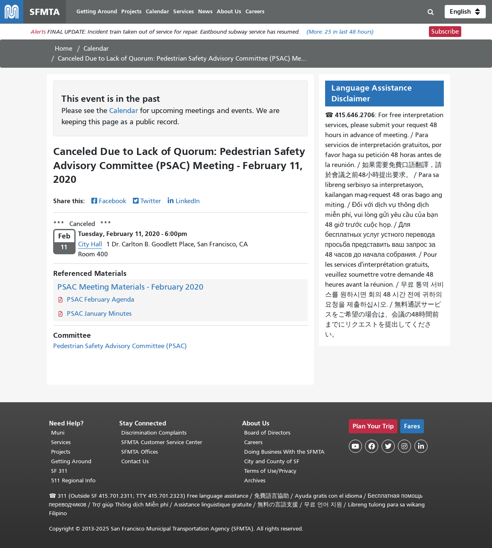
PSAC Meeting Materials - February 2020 (130, 287)
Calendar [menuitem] (157, 11)
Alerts (38, 31)
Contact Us (135, 461)
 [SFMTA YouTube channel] (355, 446)
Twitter (150, 201)
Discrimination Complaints (153, 432)
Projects (60, 451)
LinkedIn (188, 201)
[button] (465, 11)
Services (61, 442)
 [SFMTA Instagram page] (404, 446)
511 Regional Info (73, 480)
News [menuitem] (205, 11)
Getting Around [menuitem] (96, 11)
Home (63, 48)
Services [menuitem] (183, 11)
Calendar (96, 48)
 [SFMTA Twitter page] (388, 446)
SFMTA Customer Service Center (161, 442)
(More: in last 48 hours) (340, 31)
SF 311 (59, 470)
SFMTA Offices (139, 451)
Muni (57, 432)
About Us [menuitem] (229, 11)
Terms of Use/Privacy (270, 470)
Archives (254, 480)
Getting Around (71, 461)
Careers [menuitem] (254, 11)
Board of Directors (267, 432)
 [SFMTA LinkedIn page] (421, 446)
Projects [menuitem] (131, 11)
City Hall (90, 244)
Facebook (112, 201)
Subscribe (445, 31)
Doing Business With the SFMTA (284, 451)
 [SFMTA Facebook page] (371, 446)
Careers (253, 442)
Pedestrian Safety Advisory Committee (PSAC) (120, 346)
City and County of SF (271, 461)
